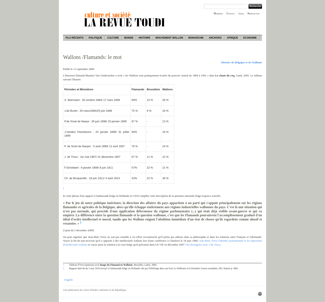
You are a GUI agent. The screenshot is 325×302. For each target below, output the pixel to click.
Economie (250, 37)
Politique (95, 37)
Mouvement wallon (169, 37)
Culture (113, 37)
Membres (218, 13)
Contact (231, 13)
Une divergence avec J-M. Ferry (202, 244)
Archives (215, 37)
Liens (241, 13)
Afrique (232, 37)
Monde (128, 37)
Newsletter (253, 13)
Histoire (144, 37)
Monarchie (196, 37)
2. (64, 268)
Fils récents (74, 37)
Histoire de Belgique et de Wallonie (241, 62)
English (68, 279)
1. (64, 264)
